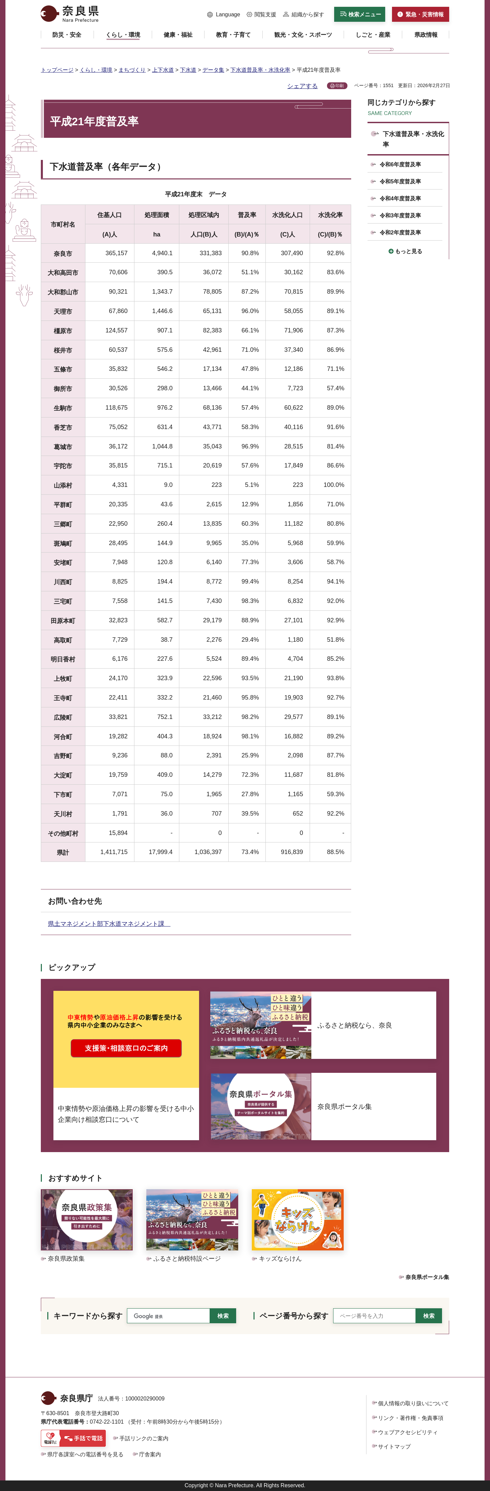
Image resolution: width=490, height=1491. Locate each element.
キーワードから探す (88, 1316)
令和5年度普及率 (400, 181)
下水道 (188, 70)
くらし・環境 (96, 70)
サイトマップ (394, 1446)
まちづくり (132, 70)
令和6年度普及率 (400, 164)
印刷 (340, 85)
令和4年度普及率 (400, 198)
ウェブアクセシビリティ (408, 1432)
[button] (224, 14)
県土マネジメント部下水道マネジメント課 (109, 923)
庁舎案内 (150, 1454)
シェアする (302, 86)
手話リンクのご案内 (143, 1438)
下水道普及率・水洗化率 (260, 70)
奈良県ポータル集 (427, 1277)
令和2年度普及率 (400, 232)
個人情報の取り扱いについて (413, 1403)
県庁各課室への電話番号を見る (85, 1454)
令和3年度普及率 (400, 215)
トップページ (57, 70)
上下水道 (163, 70)
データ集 (213, 70)
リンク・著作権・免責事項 (410, 1418)
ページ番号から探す (294, 1316)
